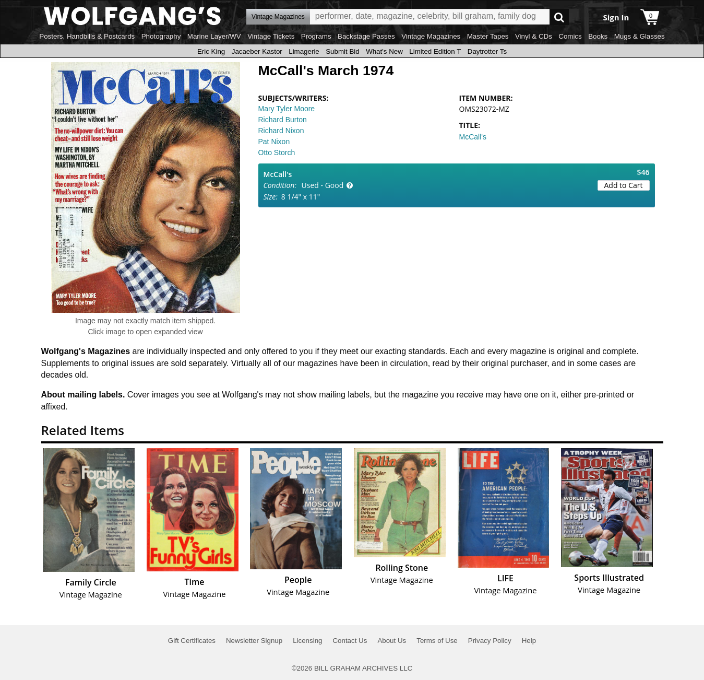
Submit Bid (342, 51)
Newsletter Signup (254, 640)
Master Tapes (488, 36)
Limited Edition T (435, 51)
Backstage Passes (366, 36)
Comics (569, 36)
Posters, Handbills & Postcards (87, 36)
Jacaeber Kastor (257, 51)
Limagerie (304, 51)
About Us (391, 640)
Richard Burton (282, 119)
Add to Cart (623, 185)
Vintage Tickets (270, 36)
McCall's (472, 137)
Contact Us (349, 640)
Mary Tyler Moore (286, 108)
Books (597, 36)
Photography (161, 36)
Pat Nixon (274, 141)
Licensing (307, 640)
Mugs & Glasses (639, 36)
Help (529, 640)
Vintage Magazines (430, 36)
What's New (384, 51)
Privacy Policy (489, 640)
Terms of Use (437, 640)
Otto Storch (276, 152)
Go (559, 17)
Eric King (211, 51)
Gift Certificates (192, 640)
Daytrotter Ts (487, 51)
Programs (316, 36)
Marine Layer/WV (214, 36)
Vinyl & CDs (533, 36)
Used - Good (323, 185)
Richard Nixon (281, 130)
